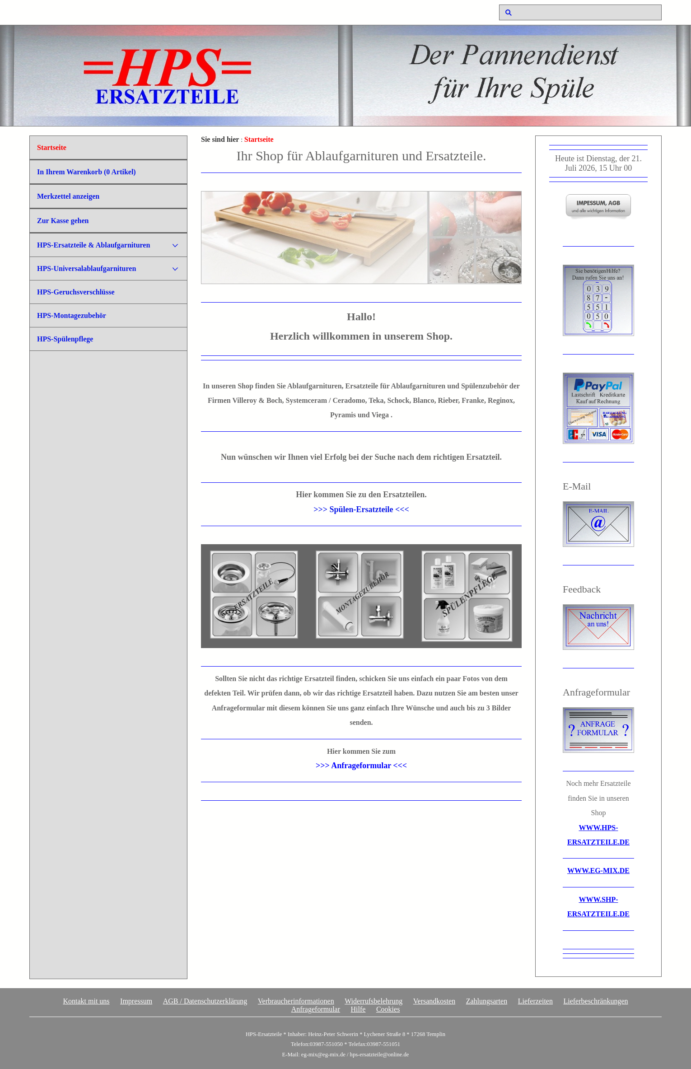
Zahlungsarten (487, 1001)
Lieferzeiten (535, 1001)
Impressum (136, 1001)
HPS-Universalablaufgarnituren (86, 268)
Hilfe (358, 1009)
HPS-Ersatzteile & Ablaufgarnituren (93, 245)
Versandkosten (434, 1001)
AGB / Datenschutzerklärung (205, 1001)
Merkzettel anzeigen (68, 196)
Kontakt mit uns (86, 1001)
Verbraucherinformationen (296, 1001)
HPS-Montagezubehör (71, 315)
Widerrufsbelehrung (373, 1001)
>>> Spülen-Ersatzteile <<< (361, 509)
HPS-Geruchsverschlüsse (76, 292)
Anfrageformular (315, 1009)
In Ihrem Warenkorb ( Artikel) (86, 172)
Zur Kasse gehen (63, 220)
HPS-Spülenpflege (65, 339)
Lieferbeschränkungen (595, 1001)
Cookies (388, 1009)
